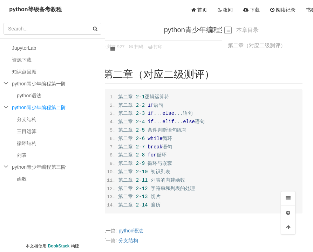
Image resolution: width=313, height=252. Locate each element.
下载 (251, 10)
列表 (22, 155)
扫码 (144, 46)
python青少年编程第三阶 (39, 167)
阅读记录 (282, 10)
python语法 (139, 230)
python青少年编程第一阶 (39, 83)
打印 (163, 46)
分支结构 (136, 240)
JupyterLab (24, 48)
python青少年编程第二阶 (39, 107)
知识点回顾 (24, 72)
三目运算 (26, 131)
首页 (199, 10)
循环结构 (26, 143)
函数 (22, 179)
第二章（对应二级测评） (257, 45)
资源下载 (22, 60)
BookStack (58, 246)
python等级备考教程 (35, 9)
